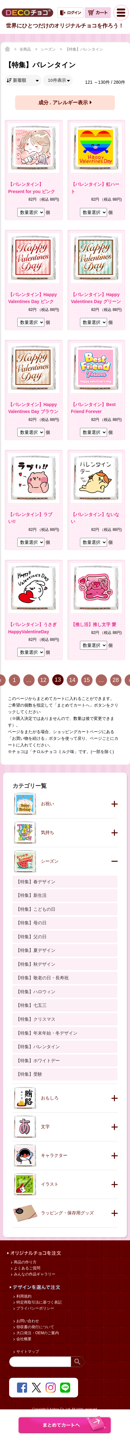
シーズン (49, 49)
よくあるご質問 (26, 1268)
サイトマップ (27, 1351)
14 (72, 680)
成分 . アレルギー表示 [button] (65, 102)
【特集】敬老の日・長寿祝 (42, 977)
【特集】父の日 (31, 936)
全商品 (26, 49)
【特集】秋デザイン (35, 964)
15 (86, 680)
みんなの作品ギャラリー (34, 1274)
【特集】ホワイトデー (38, 1060)
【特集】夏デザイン (35, 950)
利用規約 (23, 1296)
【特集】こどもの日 (35, 909)
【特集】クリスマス (35, 1019)
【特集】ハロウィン (35, 991)
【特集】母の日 (31, 922)
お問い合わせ (27, 1321)
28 (115, 680)
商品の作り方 (25, 1262)
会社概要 (23, 1339)
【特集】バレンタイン (84, 49)
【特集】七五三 (31, 1005)
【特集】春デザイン (35, 881)
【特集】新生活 (31, 895)
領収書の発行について (34, 1327)
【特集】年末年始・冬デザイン (46, 1033)
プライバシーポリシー (34, 1308)
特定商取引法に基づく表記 (38, 1302)
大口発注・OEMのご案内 (37, 1333)
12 (43, 680)
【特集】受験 (29, 1074)
